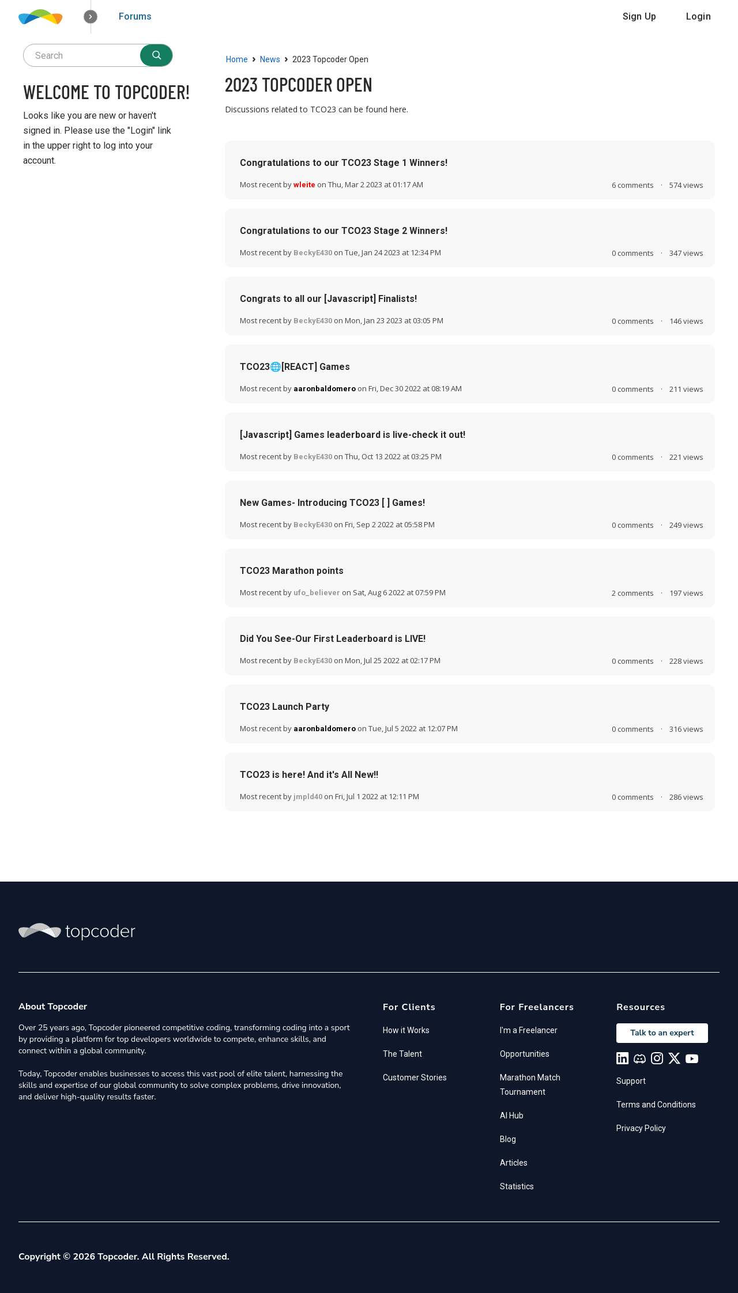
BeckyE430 (312, 252)
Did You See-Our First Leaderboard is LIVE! (333, 638)
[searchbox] (98, 55)
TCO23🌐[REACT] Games (295, 366)
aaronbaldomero (324, 388)
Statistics (517, 1186)
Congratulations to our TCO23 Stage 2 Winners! (343, 230)
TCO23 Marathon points (292, 570)
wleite (304, 184)
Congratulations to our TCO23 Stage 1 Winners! (343, 162)
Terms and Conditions (656, 1104)
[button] (91, 17)
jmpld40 (307, 796)
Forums (135, 16)
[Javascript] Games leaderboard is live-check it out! (352, 434)
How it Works (406, 1030)
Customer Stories (415, 1077)
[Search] (156, 55)
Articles (514, 1162)
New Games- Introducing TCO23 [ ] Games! (332, 502)
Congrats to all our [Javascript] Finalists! (328, 298)
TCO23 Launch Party (284, 706)
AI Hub (512, 1115)
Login (698, 16)
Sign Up (639, 16)
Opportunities (524, 1053)
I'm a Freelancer (529, 1030)
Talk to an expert (662, 1032)
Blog (508, 1139)
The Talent (402, 1053)
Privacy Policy (641, 1128)
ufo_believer (316, 592)
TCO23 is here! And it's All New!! (309, 774)
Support (631, 1081)
